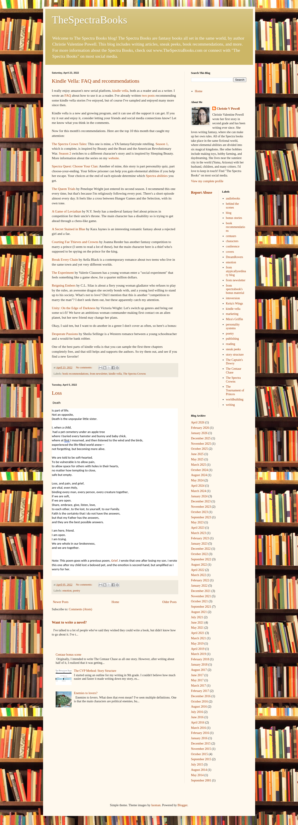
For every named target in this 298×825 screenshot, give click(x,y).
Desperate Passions (65, 334)
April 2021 (198, 633)
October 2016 (199, 701)
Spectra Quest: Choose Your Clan (74, 166)
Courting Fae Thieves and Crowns (75, 242)
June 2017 (197, 675)
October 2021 (199, 601)
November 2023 (201, 506)
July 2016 (197, 712)
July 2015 (197, 764)
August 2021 (199, 612)
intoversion (233, 298)
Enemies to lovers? (86, 693)
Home (115, 602)
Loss (57, 393)
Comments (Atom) (80, 609)
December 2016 (201, 696)
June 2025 (197, 454)
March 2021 (198, 638)
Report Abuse (201, 192)
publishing (232, 338)
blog (229, 212)
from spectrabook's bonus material (235, 289)
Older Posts (169, 602)
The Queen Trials (64, 189)
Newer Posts (60, 602)
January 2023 (199, 543)
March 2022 (198, 575)
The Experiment (63, 272)
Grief (114, 561)
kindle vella (120, 90)
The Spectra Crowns (134, 373)
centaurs (231, 236)
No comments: (84, 367)
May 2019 (197, 643)
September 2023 (201, 517)
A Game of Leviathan (67, 211)
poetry (76, 590)
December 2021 (201, 591)
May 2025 (197, 459)
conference (232, 246)
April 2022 (198, 570)
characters (232, 241)
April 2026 (198, 422)
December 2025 (201, 438)
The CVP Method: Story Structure (95, 670)
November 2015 (201, 748)
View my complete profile (207, 181)
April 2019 (198, 649)
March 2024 (198, 491)
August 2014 (199, 769)
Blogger (182, 805)
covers (230, 251)
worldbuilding (234, 399)
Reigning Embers (64, 285)
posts (151, 95)
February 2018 (200, 659)
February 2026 (200, 427)
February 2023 (200, 538)
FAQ (68, 95)
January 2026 (199, 433)
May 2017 (197, 680)
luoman (156, 805)
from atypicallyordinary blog (236, 271)
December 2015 (201, 743)
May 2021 (197, 627)
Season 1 (162, 144)
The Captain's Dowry (234, 361)
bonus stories (234, 218)
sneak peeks (233, 349)
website (113, 158)
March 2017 (198, 685)
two (144, 95)
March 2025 (198, 464)
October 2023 (199, 512)
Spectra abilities (157, 176)
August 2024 (199, 475)
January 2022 (199, 585)
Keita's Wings (234, 303)
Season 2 (65, 153)
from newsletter (98, 373)
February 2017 (200, 691)
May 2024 (197, 480)
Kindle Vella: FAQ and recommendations (95, 81)
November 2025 (201, 443)
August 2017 (199, 670)
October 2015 (199, 754)
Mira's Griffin (234, 319)
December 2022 (201, 548)
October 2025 (199, 448)
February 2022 (200, 580)
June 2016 (197, 717)
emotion (67, 590)
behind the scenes (232, 205)
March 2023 (198, 533)
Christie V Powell (228, 108)
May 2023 (197, 522)
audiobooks (233, 198)
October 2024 (199, 470)
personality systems (233, 326)
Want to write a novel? (69, 622)
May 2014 (197, 775)
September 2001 (201, 780)
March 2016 (198, 727)
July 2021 (197, 617)
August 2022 (199, 564)
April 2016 (198, 722)
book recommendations (76, 373)
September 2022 (201, 559)
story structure (235, 354)
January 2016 (199, 738)
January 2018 (199, 664)
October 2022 (199, 554)
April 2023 (198, 527)
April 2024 (198, 485)
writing (230, 404)
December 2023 (201, 501)
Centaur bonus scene (68, 654)
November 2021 (201, 596)
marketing (232, 314)
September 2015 (201, 759)
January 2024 (199, 496)
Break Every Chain (65, 259)
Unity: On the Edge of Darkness (74, 308)
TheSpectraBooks (89, 20)
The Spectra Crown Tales (69, 144)
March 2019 (198, 654)
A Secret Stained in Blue (69, 229)
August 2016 (199, 706)
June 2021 (197, 622)
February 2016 (200, 733)
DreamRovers (234, 257)
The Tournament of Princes (235, 390)
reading (230, 344)
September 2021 (201, 606)
